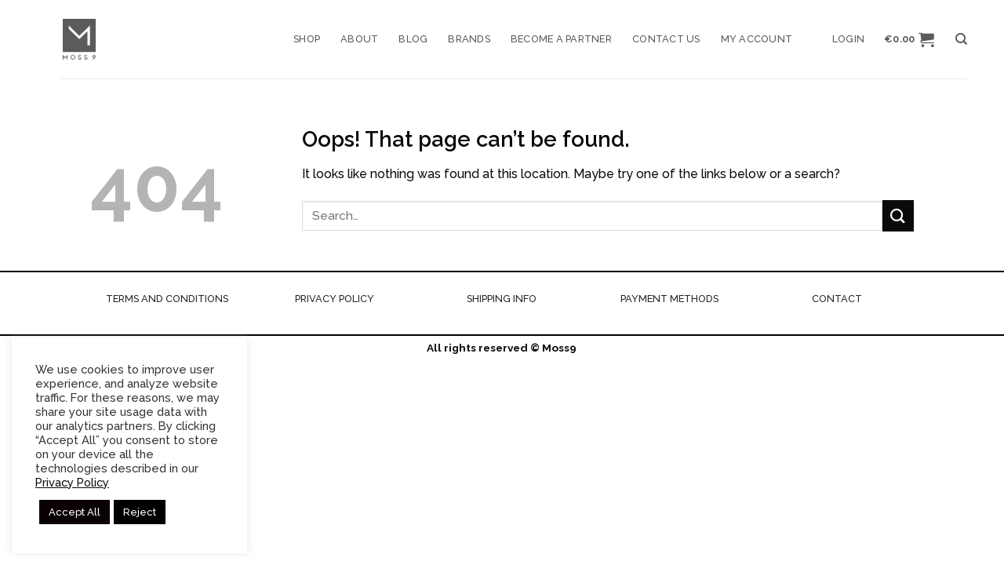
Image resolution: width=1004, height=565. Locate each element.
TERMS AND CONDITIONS (167, 298)
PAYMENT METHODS (669, 298)
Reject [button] (139, 512)
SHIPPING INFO (502, 298)
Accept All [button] (74, 512)
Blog (412, 39)
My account (757, 39)
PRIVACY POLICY (334, 298)
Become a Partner (561, 39)
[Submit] (898, 215)
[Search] (961, 39)
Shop (306, 39)
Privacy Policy (72, 482)
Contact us (666, 39)
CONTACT (837, 298)
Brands (469, 39)
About (359, 39)
